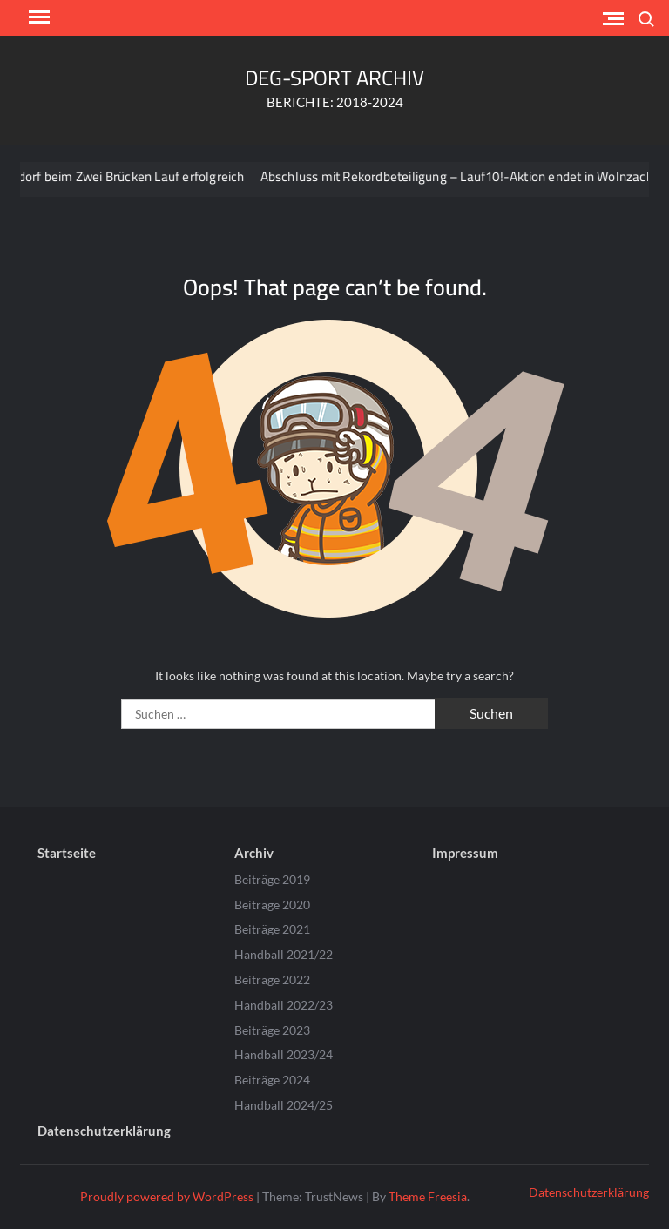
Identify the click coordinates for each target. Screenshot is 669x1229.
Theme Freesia (428, 1196)
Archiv (254, 853)
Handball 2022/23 (283, 1004)
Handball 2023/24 (283, 1054)
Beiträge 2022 (272, 979)
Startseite (66, 853)
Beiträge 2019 (272, 879)
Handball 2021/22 (283, 954)
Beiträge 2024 (272, 1079)
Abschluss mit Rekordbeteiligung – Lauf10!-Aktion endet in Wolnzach (463, 176)
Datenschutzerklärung (104, 1130)
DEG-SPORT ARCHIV (334, 78)
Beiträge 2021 (272, 929)
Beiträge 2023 (272, 1030)
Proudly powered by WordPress (166, 1196)
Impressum (465, 853)
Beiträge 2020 (272, 904)
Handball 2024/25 (283, 1104)
